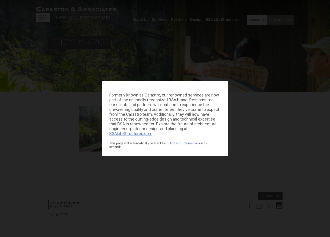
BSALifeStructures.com (130, 133)
